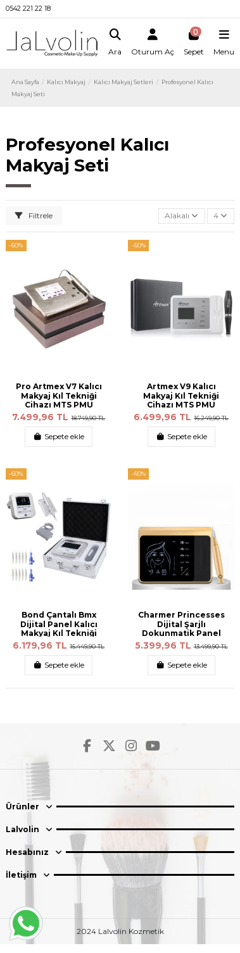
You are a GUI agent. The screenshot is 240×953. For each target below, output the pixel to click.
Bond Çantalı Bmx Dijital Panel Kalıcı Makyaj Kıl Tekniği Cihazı (59, 628)
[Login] (153, 44)
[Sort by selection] (181, 216)
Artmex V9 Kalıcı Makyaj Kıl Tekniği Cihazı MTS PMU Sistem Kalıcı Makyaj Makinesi (181, 405)
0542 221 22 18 (28, 8)
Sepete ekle (58, 436)
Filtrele (34, 215)
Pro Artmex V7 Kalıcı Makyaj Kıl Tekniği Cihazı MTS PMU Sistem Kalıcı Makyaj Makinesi (59, 405)
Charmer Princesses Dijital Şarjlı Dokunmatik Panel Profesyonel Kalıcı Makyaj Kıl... (181, 633)
